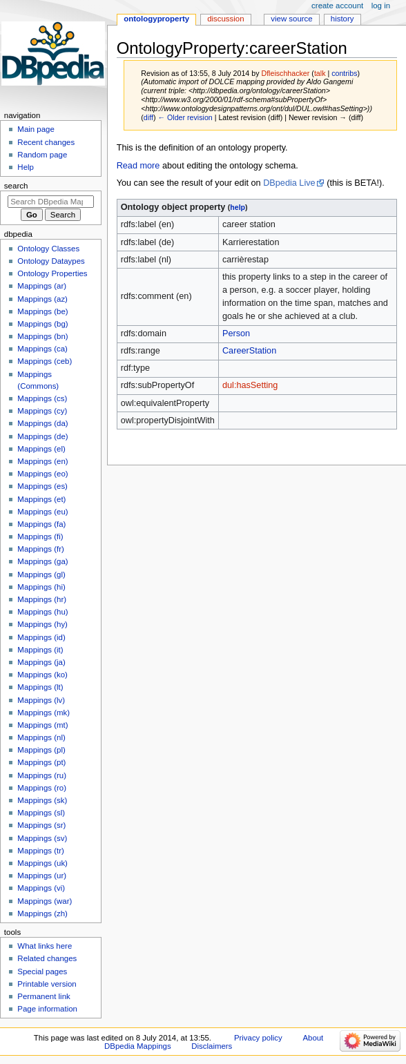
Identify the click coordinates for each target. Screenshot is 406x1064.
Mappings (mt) (42, 725)
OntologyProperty (156, 18)
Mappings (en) (42, 461)
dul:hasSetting (250, 385)
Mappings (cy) (42, 411)
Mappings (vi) (41, 888)
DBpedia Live (289, 183)
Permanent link (43, 996)
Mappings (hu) (42, 612)
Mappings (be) (42, 311)
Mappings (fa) (41, 524)
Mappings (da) (42, 423)
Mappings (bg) (42, 324)
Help (25, 167)
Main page (36, 129)
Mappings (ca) (42, 349)
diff (148, 117)
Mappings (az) (42, 299)
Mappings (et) (41, 499)
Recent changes (46, 142)
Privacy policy (258, 1038)
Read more (138, 166)
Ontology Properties (52, 273)
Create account (337, 5)
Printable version (46, 984)
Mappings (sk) (42, 800)
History (342, 18)
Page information (47, 1009)
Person (236, 333)
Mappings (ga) (42, 561)
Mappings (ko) (42, 674)
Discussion (225, 18)
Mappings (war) (44, 901)
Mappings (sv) (42, 838)
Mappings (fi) (40, 536)
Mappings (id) (41, 637)
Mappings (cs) (42, 398)
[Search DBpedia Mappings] (51, 201)
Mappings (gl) (41, 574)
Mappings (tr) (40, 851)
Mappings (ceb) (44, 361)
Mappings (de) (42, 436)
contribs (344, 73)
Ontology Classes (48, 248)
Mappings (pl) (41, 750)
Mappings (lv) (41, 700)
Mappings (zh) (42, 913)
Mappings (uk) (42, 863)
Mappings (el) (41, 449)
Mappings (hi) (41, 587)
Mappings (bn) (42, 336)
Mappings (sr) (41, 825)
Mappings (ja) (41, 662)
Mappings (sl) (41, 813)
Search (16, 186)
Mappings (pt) (41, 762)
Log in (380, 5)
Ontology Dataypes (50, 261)
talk (320, 73)
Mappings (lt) (40, 687)
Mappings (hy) (42, 624)
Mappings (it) (40, 650)
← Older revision (184, 117)
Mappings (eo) (42, 474)
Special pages (42, 971)
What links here (44, 946)
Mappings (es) (42, 486)
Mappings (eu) (42, 511)
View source (291, 18)
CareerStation (249, 351)
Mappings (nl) (41, 737)
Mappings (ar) (41, 286)
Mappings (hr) (41, 599)
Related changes (47, 958)
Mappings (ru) (41, 775)
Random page (42, 155)
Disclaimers (211, 1046)
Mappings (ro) (41, 788)
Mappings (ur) (41, 875)
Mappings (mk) (43, 712)
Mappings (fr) (40, 549)
